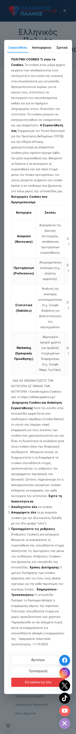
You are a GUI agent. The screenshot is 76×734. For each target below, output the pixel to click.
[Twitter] (64, 685)
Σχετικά (62, 47)
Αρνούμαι (38, 660)
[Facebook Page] (64, 660)
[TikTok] (64, 698)
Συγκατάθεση (18, 47)
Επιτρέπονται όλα (38, 682)
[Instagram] (64, 672)
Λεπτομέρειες (41, 47)
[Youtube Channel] (64, 710)
